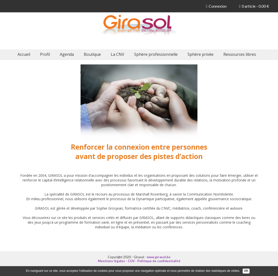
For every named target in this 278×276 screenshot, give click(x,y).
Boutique (92, 54)
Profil (45, 54)
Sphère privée (201, 54)
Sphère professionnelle (156, 54)
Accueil (24, 54)
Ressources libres (239, 54)
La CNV (117, 54)
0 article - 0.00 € (254, 6)
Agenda (67, 54)
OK (246, 271)
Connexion (216, 6)
